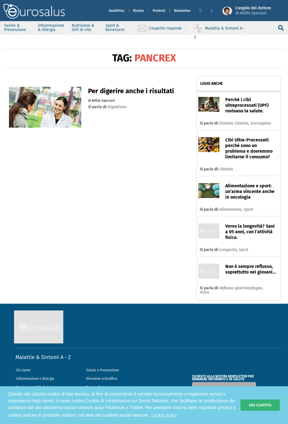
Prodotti (159, 11)
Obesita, (242, 123)
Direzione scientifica (101, 379)
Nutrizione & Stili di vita (83, 27)
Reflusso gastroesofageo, (241, 288)
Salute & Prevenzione (15, 27)
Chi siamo (23, 370)
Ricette (138, 11)
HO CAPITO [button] (260, 405)
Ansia (204, 292)
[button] (202, 10)
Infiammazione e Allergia (35, 379)
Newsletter (182, 11)
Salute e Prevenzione (102, 370)
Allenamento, (231, 209)
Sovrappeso (260, 123)
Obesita (226, 169)
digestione (117, 107)
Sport (248, 209)
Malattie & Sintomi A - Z (43, 357)
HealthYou (117, 11)
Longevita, (229, 249)
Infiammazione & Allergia (51, 27)
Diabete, (227, 123)
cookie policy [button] (164, 415)
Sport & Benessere (115, 27)
